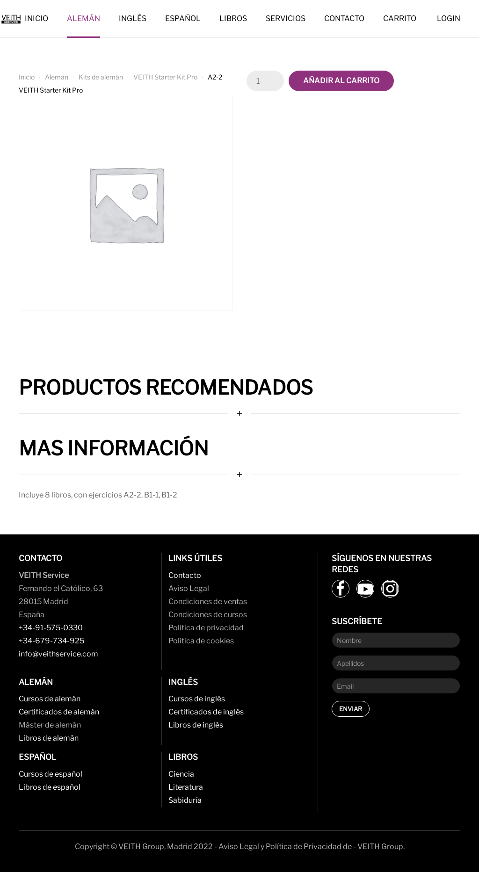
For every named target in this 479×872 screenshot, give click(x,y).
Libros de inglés (195, 725)
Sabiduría (185, 800)
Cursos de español (50, 774)
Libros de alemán (49, 738)
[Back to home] (12, 18)
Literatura (185, 787)
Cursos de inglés (196, 698)
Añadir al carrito (341, 80)
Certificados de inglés (206, 711)
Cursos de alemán (49, 698)
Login (448, 18)
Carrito (399, 18)
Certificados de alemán (59, 711)
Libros (233, 18)
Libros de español (49, 787)
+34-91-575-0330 (51, 627)
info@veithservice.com (58, 653)
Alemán (83, 18)
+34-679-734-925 (51, 640)
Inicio (36, 18)
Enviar (350, 709)
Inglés (132, 18)
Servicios (285, 18)
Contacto (344, 18)
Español (183, 18)
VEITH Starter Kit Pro (165, 77)
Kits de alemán (101, 77)
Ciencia (181, 774)
